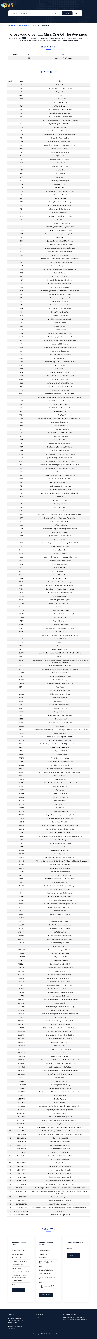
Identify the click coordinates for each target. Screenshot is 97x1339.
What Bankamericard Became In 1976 (46, 1262)
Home (37, 1317)
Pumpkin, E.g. (43, 1254)
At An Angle (43, 1258)
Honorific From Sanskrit (19, 1250)
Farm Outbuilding (45, 1273)
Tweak (41, 1266)
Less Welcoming (44, 1250)
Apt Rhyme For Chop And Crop (47, 1278)
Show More (18, 1290)
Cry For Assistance (17, 1268)
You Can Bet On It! (17, 1254)
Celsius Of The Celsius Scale (20, 1272)
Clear (77, 13)
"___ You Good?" (17, 1281)
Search (67, 13)
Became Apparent (17, 1265)
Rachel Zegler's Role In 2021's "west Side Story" (19, 1276)
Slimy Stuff (15, 1284)
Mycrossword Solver (14, 25)
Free (40, 1282)
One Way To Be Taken (46, 1270)
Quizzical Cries (16, 1258)
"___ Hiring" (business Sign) (20, 1261)
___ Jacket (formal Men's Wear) (46, 1287)
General (26, 25)
